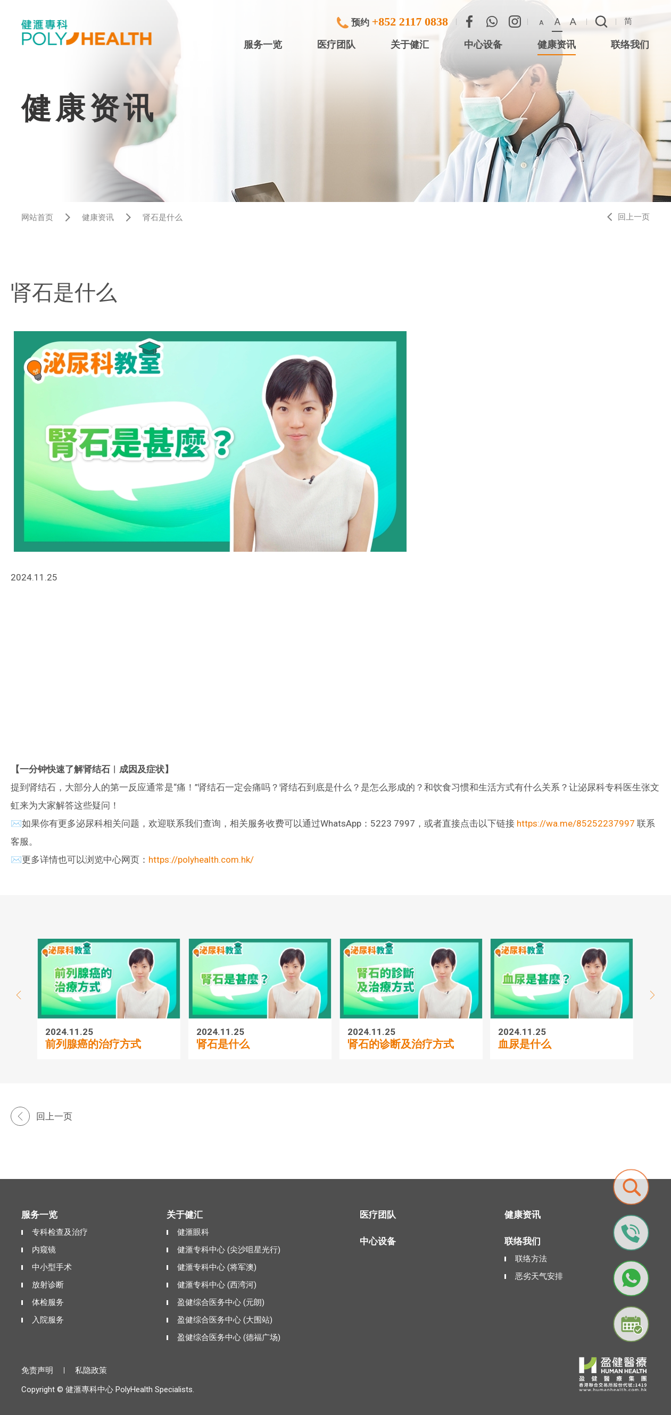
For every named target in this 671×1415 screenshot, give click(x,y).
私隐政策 (91, 1370)
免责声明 (37, 1370)
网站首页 (37, 217)
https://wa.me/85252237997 (576, 823)
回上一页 (634, 217)
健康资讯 (98, 217)
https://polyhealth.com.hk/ (201, 859)
